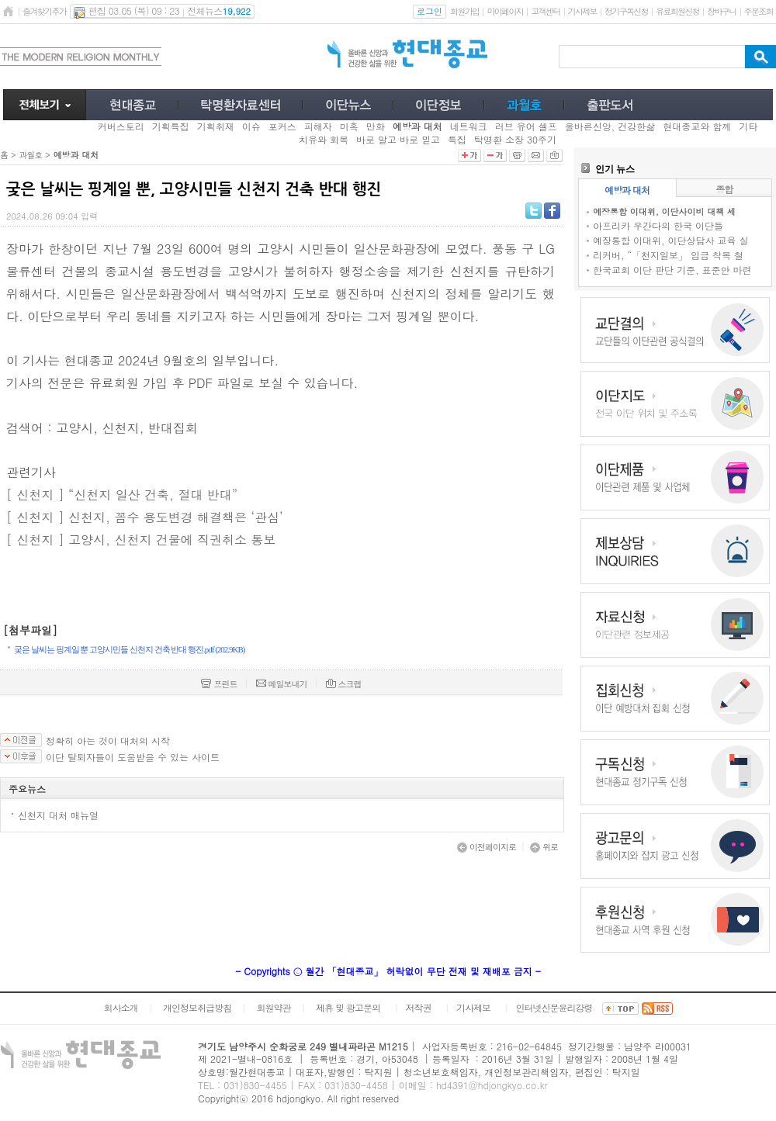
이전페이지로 (486, 847)
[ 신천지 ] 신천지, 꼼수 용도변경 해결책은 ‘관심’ (144, 517)
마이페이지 (505, 11)
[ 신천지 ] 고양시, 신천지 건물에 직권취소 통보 (140, 539)
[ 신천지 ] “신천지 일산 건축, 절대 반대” (121, 494)
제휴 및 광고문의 (348, 1007)
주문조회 (758, 11)
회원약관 (273, 1007)
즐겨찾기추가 (44, 11)
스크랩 (344, 684)
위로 (544, 847)
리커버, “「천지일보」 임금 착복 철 (668, 254)
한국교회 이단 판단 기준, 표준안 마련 (672, 269)
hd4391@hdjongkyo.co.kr (492, 1085)
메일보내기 (281, 684)
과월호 (30, 155)
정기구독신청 (626, 11)
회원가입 (464, 11)
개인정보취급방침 (197, 1007)
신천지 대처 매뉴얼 (58, 815)
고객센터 (545, 11)
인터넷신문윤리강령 (554, 1007)
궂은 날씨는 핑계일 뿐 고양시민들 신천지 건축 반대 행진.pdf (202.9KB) (129, 649)
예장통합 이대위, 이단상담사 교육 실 (671, 240)
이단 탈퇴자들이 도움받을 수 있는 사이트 (133, 757)
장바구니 (721, 11)
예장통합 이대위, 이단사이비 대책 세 (664, 211)
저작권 (418, 1007)
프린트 (219, 684)
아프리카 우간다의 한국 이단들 (658, 225)
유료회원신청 (677, 11)
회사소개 (120, 1007)
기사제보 (582, 11)
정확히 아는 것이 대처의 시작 (108, 741)
